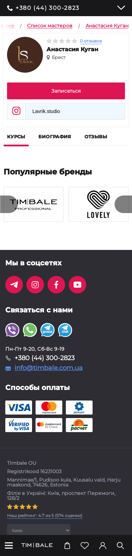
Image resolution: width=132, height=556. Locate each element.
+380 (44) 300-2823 (47, 8)
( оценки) (44, 515)
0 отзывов (91, 41)
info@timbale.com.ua (48, 368)
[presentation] (9, 204)
